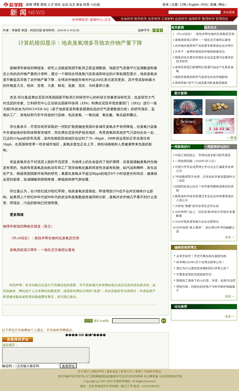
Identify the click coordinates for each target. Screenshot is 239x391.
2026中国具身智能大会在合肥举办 (197, 221)
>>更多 (232, 138)
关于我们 (83, 371)
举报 (138, 371)
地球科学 (194, 19)
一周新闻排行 (180, 147)
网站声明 (98, 371)
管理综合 (221, 19)
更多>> (229, 237)
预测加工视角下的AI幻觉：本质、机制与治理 (205, 280)
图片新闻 (180, 93)
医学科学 (140, 19)
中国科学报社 (152, 371)
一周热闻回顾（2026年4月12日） (196, 161)
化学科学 (154, 19)
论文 (72, 4)
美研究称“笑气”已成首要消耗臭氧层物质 (201, 83)
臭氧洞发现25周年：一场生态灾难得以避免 (42, 250)
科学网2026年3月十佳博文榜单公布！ (200, 262)
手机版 (232, 4)
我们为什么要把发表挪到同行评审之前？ (202, 268)
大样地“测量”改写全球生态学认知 (197, 206)
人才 (51, 4)
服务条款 (112, 371)
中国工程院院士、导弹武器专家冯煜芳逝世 (203, 155)
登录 (166, 4)
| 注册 (174, 4)
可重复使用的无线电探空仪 (194, 274)
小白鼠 (95, 4)
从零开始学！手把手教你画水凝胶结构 (201, 256)
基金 (79, 4)
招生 (58, 4)
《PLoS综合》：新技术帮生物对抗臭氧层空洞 (44, 238)
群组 (43, 4)
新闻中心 (96, 20)
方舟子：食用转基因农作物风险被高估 (200, 51)
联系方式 (126, 371)
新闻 (29, 4)
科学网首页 (80, 20)
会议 (65, 4)
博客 (36, 4)
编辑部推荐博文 (185, 247)
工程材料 (167, 19)
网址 (222, 4)
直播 (213, 4)
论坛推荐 (180, 306)
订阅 (183, 4)
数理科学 (208, 19)
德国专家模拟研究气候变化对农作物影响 (201, 77)
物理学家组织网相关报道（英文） (28, 226)
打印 (88, 321)
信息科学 (181, 19)
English (194, 4)
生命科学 (127, 19)
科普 (86, 4)
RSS (204, 4)
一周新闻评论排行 (216, 147)
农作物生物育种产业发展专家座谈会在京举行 (204, 45)
